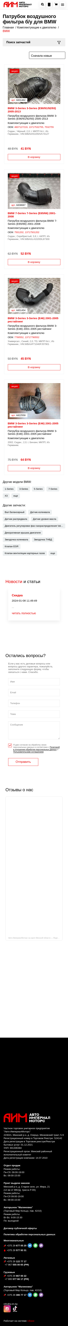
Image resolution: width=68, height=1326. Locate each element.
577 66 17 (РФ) (17, 1279)
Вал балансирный (14, 512)
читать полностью (24, 613)
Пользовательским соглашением (28, 752)
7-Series (52, 489)
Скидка (17, 595)
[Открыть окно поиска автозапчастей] (42, 4)
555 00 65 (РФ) (17, 1264)
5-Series (38, 489)
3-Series (23, 489)
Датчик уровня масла (44, 519)
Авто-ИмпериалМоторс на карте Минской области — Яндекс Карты (35, 938)
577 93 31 (16, 1250)
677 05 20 (16, 1245)
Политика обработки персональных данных (29, 1234)
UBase (30, 1321)
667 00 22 (16, 1275)
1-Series (9, 489)
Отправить (23, 762)
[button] (15, 495)
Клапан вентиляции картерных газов (25, 553)
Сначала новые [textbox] (41, 55)
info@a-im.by (11, 1304)
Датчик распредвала (16, 519)
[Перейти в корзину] (56, 4)
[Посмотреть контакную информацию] (49, 4)
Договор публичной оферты (20, 1228)
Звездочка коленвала (16, 539)
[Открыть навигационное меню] (62, 4)
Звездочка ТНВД (43, 539)
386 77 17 (16, 1295)
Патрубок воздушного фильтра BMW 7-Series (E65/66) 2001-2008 (32, 222)
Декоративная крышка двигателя (23, 532)
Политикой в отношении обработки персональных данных (36, 748)
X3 (6, 495)
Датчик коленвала (40, 512)
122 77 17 (16, 1261)
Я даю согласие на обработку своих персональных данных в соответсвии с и (36, 748)
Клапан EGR (11, 546)
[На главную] (17, 4)
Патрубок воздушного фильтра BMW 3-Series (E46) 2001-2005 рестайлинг (32, 327)
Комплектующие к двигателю (26, 123)
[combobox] (47, 55)
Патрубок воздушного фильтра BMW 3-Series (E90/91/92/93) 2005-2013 (32, 117)
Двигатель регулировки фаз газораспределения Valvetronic (35, 525)
